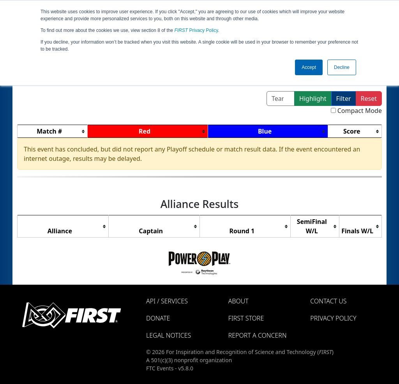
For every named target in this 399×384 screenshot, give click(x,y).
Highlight (312, 98)
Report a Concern (257, 335)
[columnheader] (53, 131)
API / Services (167, 301)
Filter (343, 98)
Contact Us (328, 301)
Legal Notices (168, 335)
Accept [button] (309, 67)
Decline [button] (342, 67)
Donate (158, 318)
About (238, 301)
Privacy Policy (196, 30)
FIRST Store (246, 318)
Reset (369, 98)
